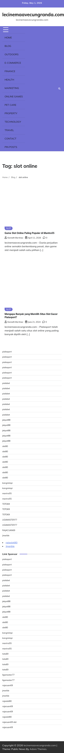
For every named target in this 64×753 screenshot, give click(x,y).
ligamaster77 (8, 675)
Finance (10, 71)
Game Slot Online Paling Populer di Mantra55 (29, 233)
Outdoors (12, 54)
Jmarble (5, 535)
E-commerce (13, 62)
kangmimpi (7, 483)
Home (8, 37)
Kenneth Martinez (14, 238)
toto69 (5, 654)
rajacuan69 (7, 685)
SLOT (8, 228)
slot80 (5, 446)
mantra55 (7, 493)
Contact (10, 138)
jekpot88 (6, 420)
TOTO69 (6, 504)
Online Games (14, 96)
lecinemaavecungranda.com (33, 14)
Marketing (12, 88)
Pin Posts (11, 146)
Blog (8, 45)
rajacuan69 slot (9, 722)
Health (9, 79)
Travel (9, 130)
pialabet (6, 383)
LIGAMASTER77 (9, 519)
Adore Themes (38, 749)
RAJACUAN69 (8, 530)
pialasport (7, 351)
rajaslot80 (11, 542)
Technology (13, 121)
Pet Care (10, 104)
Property (11, 113)
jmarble (5, 690)
